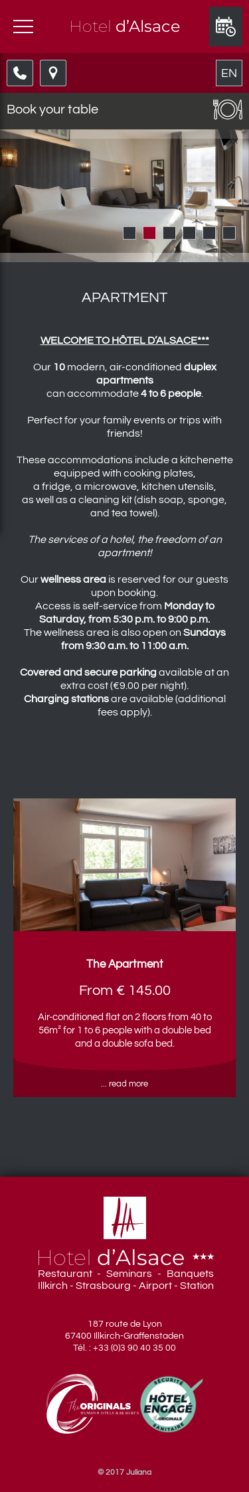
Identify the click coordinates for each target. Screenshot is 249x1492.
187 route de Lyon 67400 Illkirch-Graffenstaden (124, 1330)
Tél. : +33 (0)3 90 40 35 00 (124, 1348)
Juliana (138, 1472)
